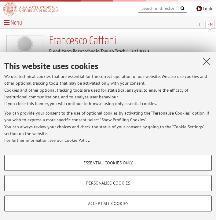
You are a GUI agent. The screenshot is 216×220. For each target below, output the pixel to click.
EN (210, 24)
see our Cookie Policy (69, 140)
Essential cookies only (108, 163)
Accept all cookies (108, 203)
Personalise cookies (108, 183)
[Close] (206, 61)
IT (200, 24)
